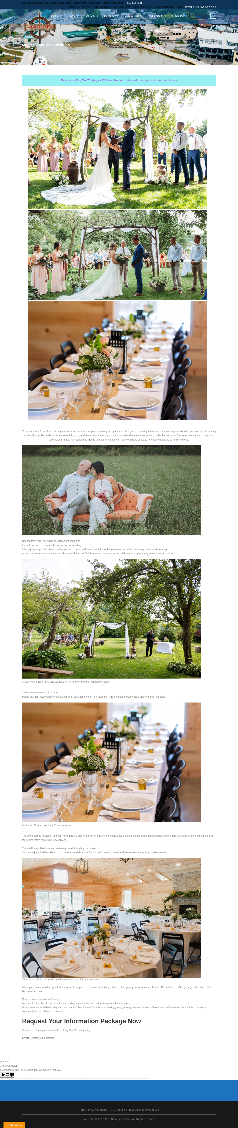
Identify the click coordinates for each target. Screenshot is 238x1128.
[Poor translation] (9, 1075)
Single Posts (179, 15)
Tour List (89, 15)
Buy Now (197, 15)
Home (54, 15)
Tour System (155, 15)
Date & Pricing (133, 15)
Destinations (111, 15)
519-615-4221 (134, 2)
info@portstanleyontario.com (200, 6)
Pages (71, 15)
